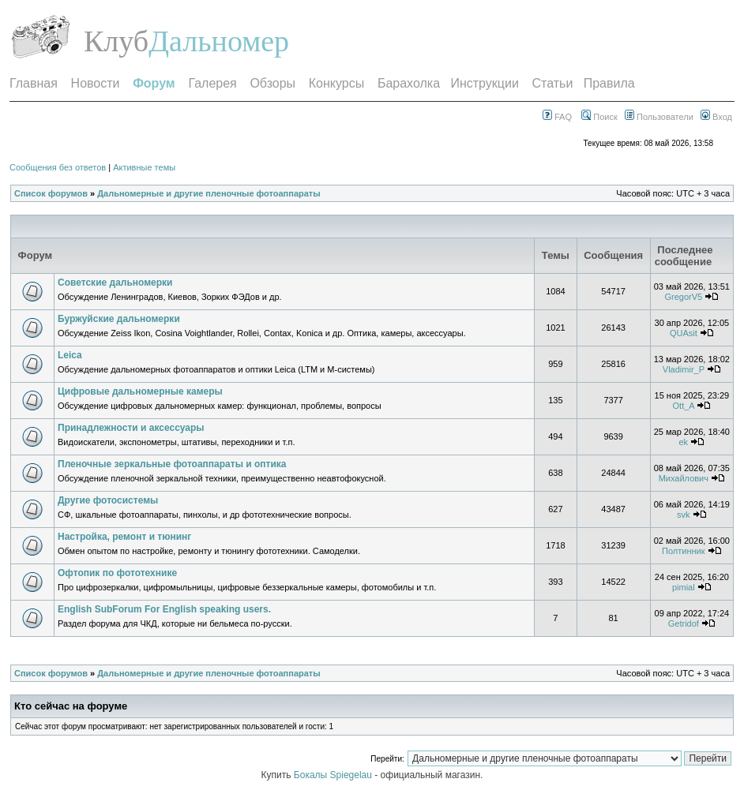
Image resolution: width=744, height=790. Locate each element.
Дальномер (218, 41)
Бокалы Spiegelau (334, 775)
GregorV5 (683, 296)
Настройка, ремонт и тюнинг (124, 536)
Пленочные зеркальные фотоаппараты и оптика (172, 464)
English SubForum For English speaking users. (164, 609)
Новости (95, 83)
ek (684, 442)
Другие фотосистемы (108, 500)
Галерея (212, 83)
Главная (33, 83)
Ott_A (684, 405)
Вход (716, 117)
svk (683, 514)
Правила (609, 83)
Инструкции (484, 83)
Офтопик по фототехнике (117, 572)
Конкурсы (336, 83)
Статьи (552, 83)
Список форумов (51, 193)
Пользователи (659, 117)
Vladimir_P (684, 369)
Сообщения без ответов (57, 167)
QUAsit (683, 333)
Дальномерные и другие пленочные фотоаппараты (208, 193)
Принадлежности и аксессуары (131, 427)
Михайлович (683, 478)
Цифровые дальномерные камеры (140, 391)
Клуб (116, 41)
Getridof (683, 623)
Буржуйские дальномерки (119, 318)
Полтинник (683, 551)
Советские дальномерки (115, 282)
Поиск (599, 117)
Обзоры (272, 83)
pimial (683, 587)
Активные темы (144, 167)
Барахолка (409, 83)
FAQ (557, 117)
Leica (70, 355)
